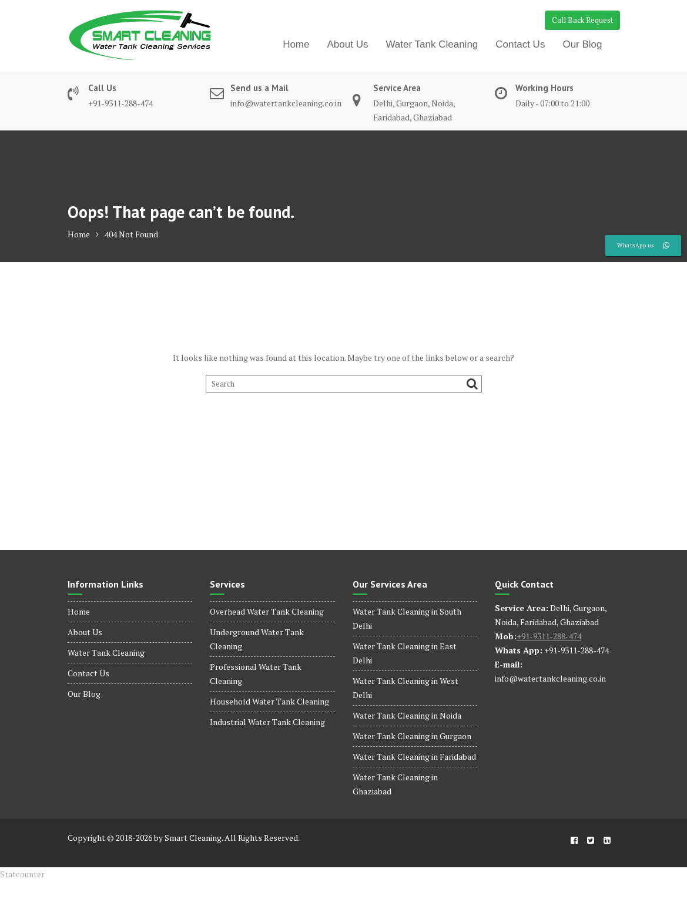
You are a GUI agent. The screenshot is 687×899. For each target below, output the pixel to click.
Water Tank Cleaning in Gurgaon (412, 736)
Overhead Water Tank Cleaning (267, 611)
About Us (347, 44)
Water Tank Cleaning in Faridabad (414, 756)
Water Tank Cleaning (432, 44)
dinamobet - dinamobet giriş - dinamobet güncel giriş (8, 881)
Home (296, 44)
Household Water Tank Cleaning (269, 701)
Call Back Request (582, 20)
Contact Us (520, 44)
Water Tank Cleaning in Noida (407, 715)
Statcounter (22, 874)
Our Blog (582, 44)
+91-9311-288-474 (549, 636)
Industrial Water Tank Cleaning (267, 721)
